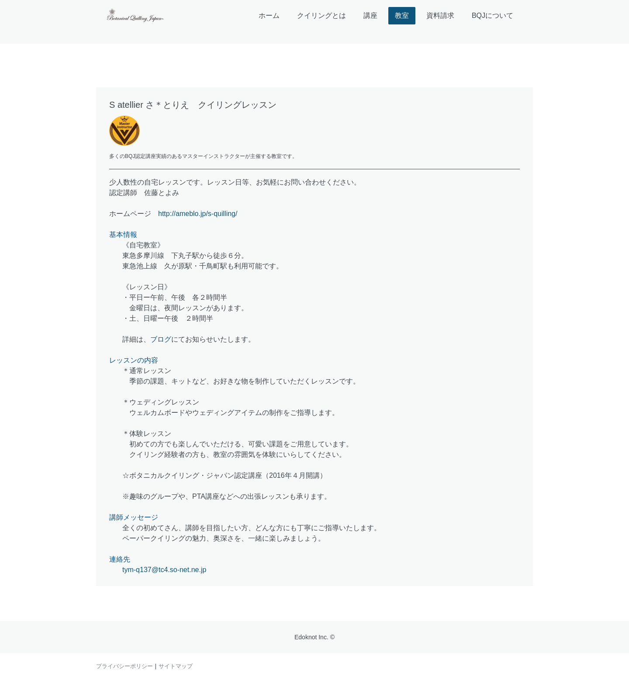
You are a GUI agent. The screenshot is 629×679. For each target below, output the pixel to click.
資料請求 (440, 15)
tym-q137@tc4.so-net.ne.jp (164, 569)
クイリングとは (321, 15)
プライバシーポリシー (124, 666)
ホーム (269, 15)
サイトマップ (176, 666)
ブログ (160, 339)
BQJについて (492, 15)
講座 (370, 15)
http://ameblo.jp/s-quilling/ (197, 213)
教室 (402, 15)
